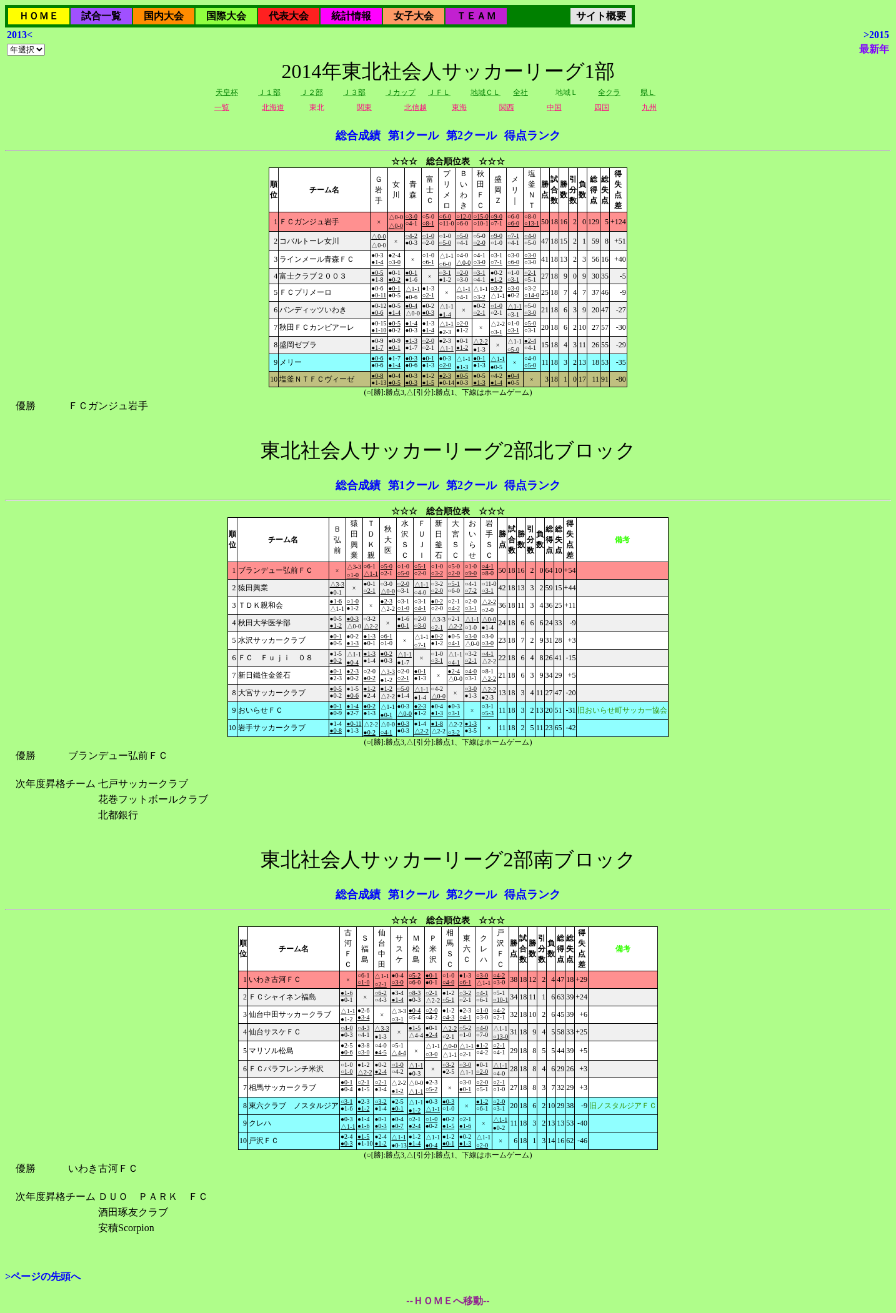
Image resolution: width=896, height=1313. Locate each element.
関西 (506, 107)
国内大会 (164, 16)
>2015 (876, 34)
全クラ (609, 92)
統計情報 (351, 16)
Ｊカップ (401, 92)
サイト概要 (601, 16)
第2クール (471, 135)
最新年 (874, 49)
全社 (520, 92)
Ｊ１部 (269, 92)
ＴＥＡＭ (476, 16)
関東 (364, 107)
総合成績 (358, 135)
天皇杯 (227, 92)
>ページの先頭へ (43, 1276)
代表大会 (289, 16)
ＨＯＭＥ (39, 16)
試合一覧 (101, 16)
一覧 (221, 107)
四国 (601, 107)
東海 (459, 107)
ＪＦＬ (439, 92)
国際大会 (226, 16)
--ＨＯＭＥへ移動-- (447, 1301)
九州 (649, 107)
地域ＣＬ (485, 92)
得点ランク (532, 135)
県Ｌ (647, 92)
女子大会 (414, 16)
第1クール (413, 135)
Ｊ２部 (312, 92)
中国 (554, 107)
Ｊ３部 (354, 92)
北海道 (273, 107)
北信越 (415, 107)
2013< (19, 34)
